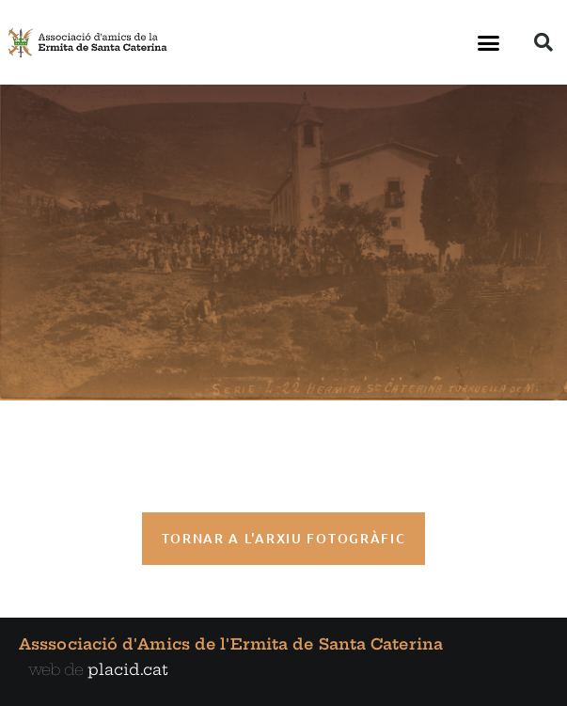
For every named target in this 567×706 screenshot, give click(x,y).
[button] (489, 42)
